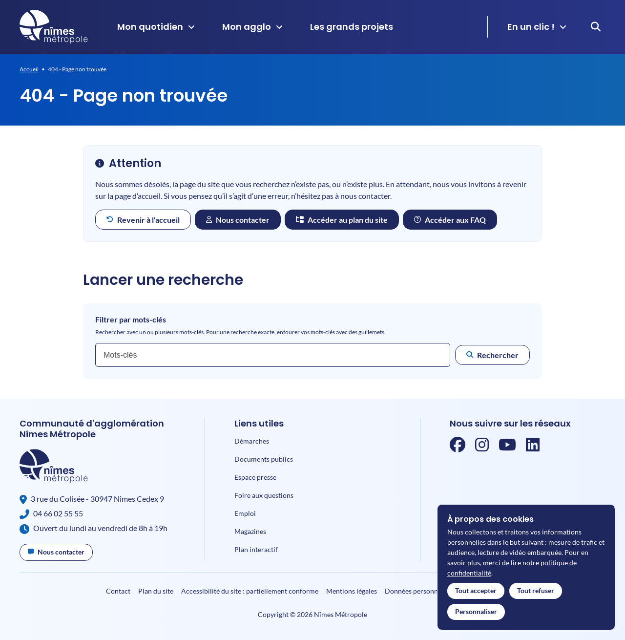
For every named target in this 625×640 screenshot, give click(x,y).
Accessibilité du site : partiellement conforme (249, 591)
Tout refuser (535, 590)
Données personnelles (418, 591)
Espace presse (255, 477)
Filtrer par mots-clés (130, 319)
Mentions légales (351, 591)
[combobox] (272, 355)
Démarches (251, 441)
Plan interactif (256, 549)
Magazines (250, 531)
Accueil (29, 69)
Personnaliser (476, 611)
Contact (118, 591)
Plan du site (155, 591)
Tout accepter (476, 590)
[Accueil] (54, 27)
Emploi (245, 513)
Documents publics (263, 459)
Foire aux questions (263, 495)
